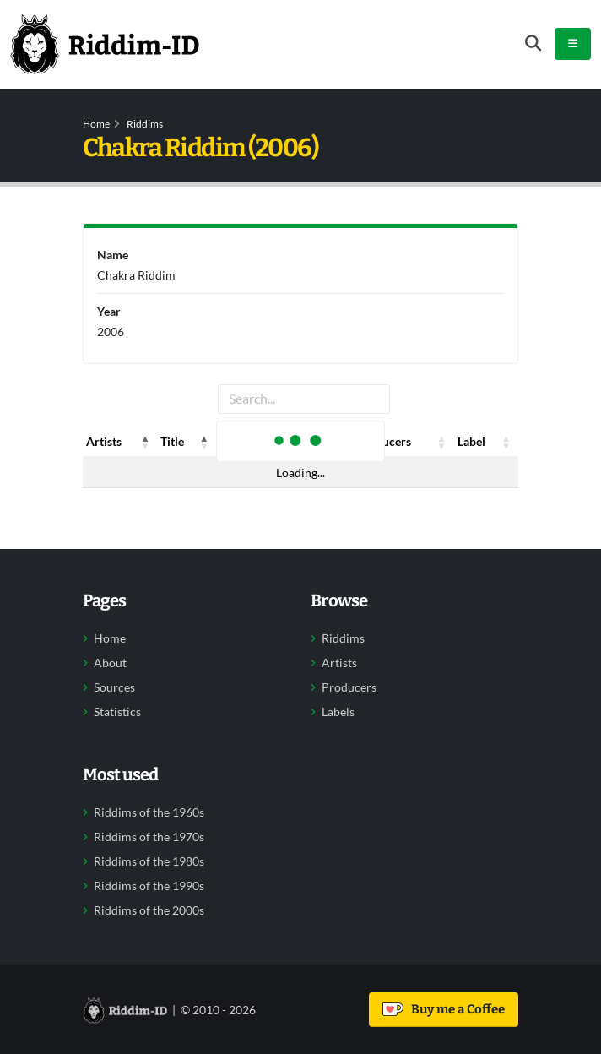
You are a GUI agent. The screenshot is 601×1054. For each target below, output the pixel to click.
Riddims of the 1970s (149, 837)
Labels (338, 712)
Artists (339, 663)
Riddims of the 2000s (149, 910)
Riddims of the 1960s (149, 812)
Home (96, 123)
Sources (114, 687)
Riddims (145, 123)
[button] (145, 441)
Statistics (117, 712)
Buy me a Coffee (443, 1009)
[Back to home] (104, 44)
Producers (349, 687)
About (110, 663)
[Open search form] (533, 43)
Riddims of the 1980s (149, 861)
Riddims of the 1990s (149, 886)
